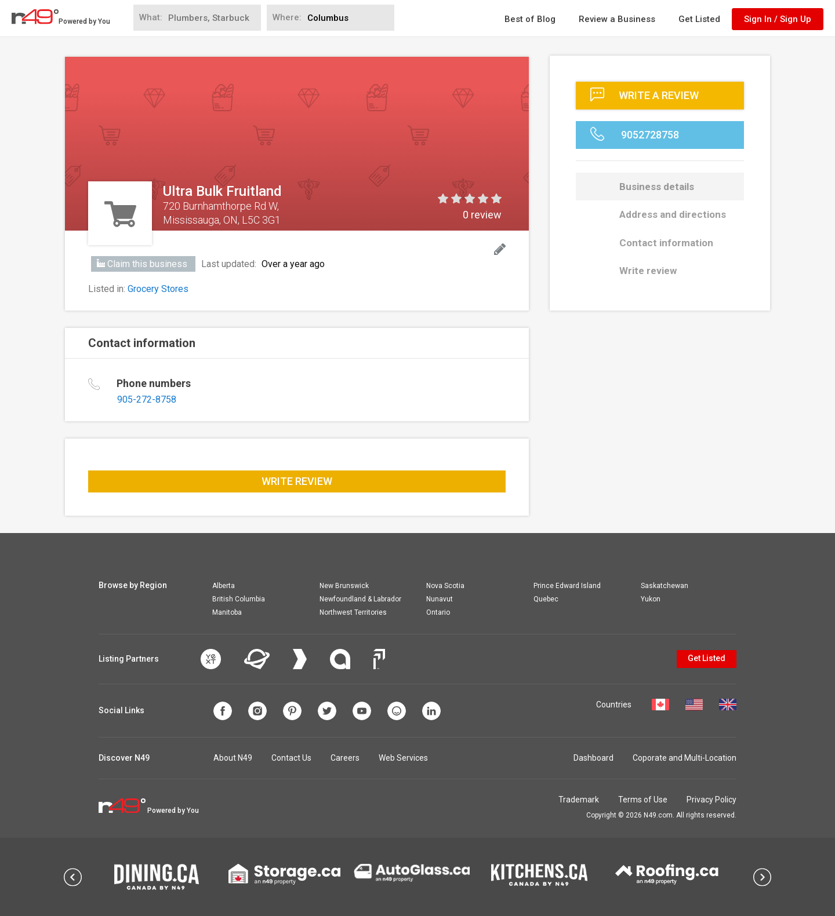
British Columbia (238, 599)
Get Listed (699, 19)
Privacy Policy (711, 799)
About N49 (232, 757)
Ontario (438, 612)
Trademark (578, 799)
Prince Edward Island (567, 586)
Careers (345, 757)
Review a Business (617, 19)
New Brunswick (344, 586)
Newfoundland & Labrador (360, 599)
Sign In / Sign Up (777, 19)
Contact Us (291, 757)
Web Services (403, 757)
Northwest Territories (353, 612)
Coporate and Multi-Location (684, 757)
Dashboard (593, 757)
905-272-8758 (146, 399)
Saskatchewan (664, 586)
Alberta (223, 586)
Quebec (545, 599)
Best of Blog (530, 19)
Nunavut (439, 599)
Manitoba (227, 612)
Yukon (650, 599)
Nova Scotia (445, 586)
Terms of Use (642, 799)
